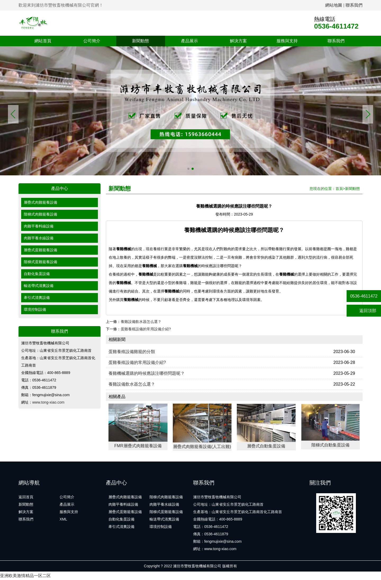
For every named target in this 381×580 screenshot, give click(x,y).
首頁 (339, 188)
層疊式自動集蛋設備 (266, 446)
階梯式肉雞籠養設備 (40, 214)
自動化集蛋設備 (37, 274)
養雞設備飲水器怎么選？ (141, 321)
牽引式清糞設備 (37, 297)
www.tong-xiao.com (48, 402)
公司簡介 (91, 41)
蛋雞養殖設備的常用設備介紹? (146, 329)
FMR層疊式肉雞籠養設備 (138, 446)
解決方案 (238, 41)
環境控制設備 (35, 309)
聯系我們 (354, 5)
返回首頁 (26, 497)
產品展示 (189, 41)
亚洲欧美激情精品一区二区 (25, 575)
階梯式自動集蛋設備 (330, 445)
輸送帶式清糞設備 (38, 286)
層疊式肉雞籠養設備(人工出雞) (202, 446)
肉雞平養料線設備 (38, 226)
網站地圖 (333, 5)
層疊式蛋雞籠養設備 (40, 250)
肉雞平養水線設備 (38, 238)
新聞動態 (140, 41)
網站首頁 (42, 41)
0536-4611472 (363, 296)
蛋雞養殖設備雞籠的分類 (131, 351)
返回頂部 (364, 311)
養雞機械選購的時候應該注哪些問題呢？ (146, 373)
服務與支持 (287, 41)
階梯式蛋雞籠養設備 (40, 262)
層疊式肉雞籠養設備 (40, 202)
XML (63, 519)
